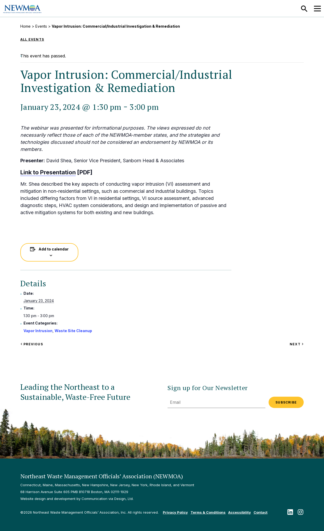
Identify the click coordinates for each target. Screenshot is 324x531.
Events (41, 26)
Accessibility (239, 512)
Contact (261, 512)
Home (25, 26)
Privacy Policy (175, 512)
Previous (31, 344)
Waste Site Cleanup (73, 330)
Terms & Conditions (208, 512)
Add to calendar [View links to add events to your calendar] (54, 249)
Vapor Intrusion (38, 330)
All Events (32, 39)
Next (297, 344)
